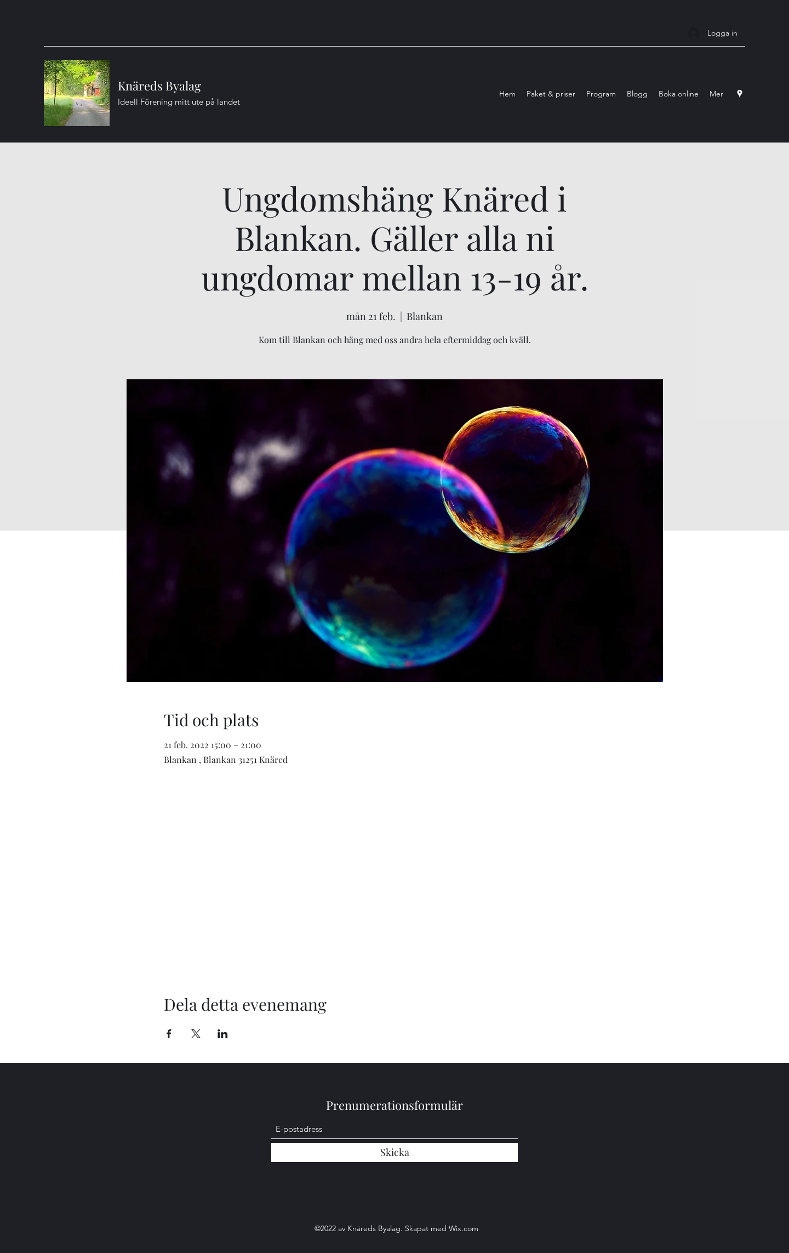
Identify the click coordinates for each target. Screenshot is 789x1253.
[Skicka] (394, 1152)
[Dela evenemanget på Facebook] (169, 1033)
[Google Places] (739, 93)
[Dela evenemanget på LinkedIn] (223, 1033)
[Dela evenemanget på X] (196, 1033)
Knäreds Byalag (159, 85)
